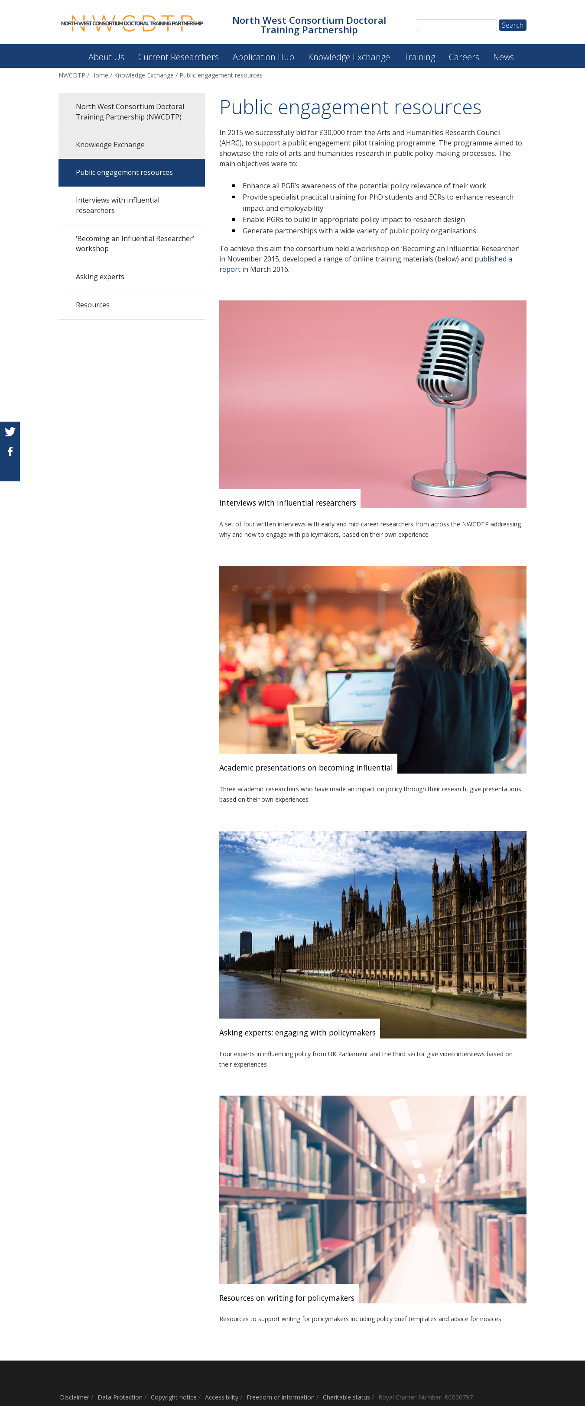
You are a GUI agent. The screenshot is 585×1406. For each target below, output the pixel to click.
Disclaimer (74, 1397)
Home (99, 75)
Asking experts (100, 276)
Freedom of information (281, 1397)
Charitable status (346, 1397)
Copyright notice (174, 1397)
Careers (464, 57)
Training (419, 57)
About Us (106, 57)
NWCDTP (71, 75)
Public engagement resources (124, 172)
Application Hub (263, 57)
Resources (93, 305)
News (503, 57)
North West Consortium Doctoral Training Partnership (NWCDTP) (66, 52)
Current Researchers (178, 57)
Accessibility (221, 1397)
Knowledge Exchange (349, 57)
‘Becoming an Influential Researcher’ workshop (135, 244)
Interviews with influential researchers (117, 205)
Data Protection (120, 1397)
